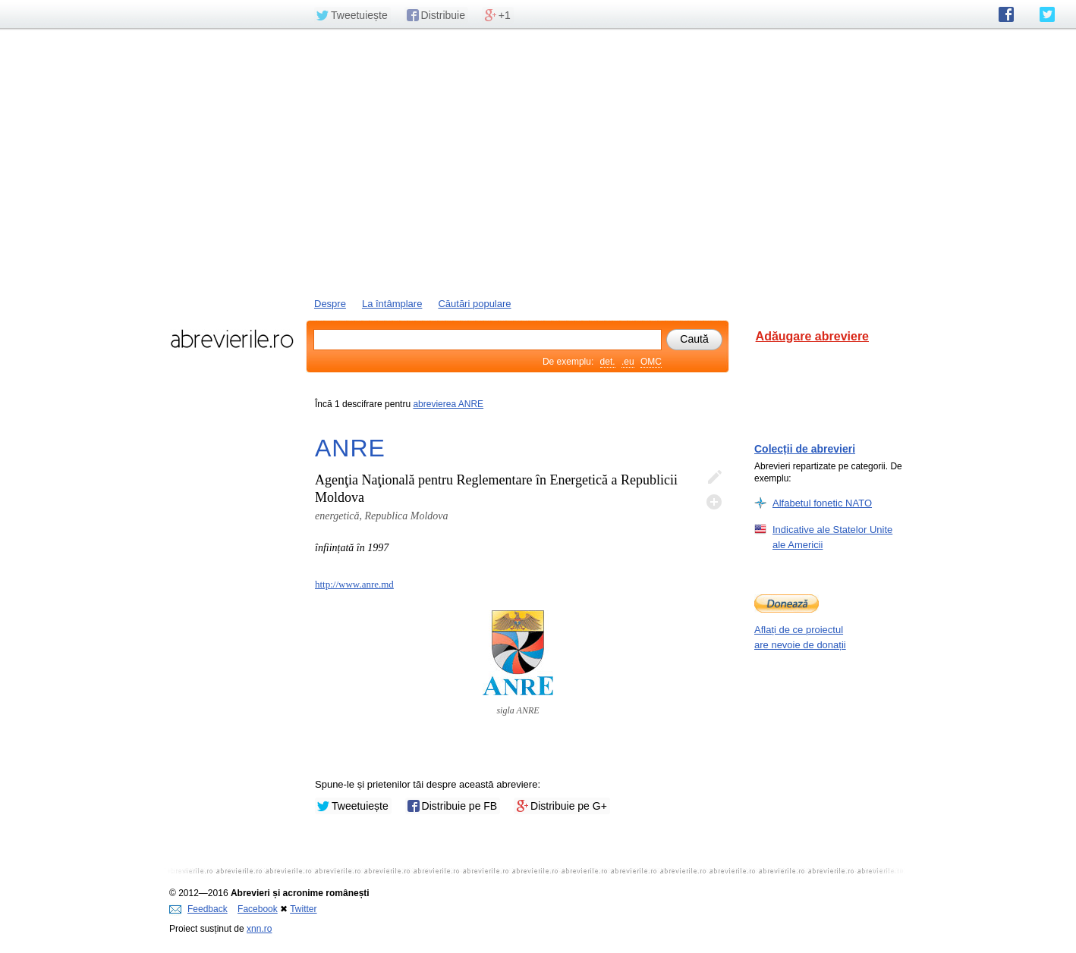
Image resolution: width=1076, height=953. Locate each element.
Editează (714, 477)
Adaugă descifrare (714, 501)
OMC (651, 361)
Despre (330, 303)
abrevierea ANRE (448, 404)
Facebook (258, 909)
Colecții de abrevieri (804, 449)
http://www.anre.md (354, 584)
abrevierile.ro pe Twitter (1047, 14)
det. (607, 361)
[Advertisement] (538, 161)
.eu (627, 361)
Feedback (198, 909)
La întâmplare (392, 303)
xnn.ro (259, 928)
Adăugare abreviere (812, 336)
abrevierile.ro (232, 339)
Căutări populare (474, 303)
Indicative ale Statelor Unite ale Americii (832, 536)
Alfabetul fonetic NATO (822, 503)
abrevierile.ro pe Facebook (1006, 14)
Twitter (303, 909)
